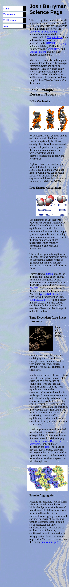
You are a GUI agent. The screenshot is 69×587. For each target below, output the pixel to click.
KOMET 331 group (56, 43)
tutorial (49, 273)
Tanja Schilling (55, 37)
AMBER (34, 288)
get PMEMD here (39, 299)
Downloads (9, 14)
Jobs (5, 26)
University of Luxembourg (43, 31)
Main (6, 8)
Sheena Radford (37, 51)
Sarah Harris (54, 49)
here (47, 446)
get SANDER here (49, 294)
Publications (9, 20)
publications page (50, 542)
